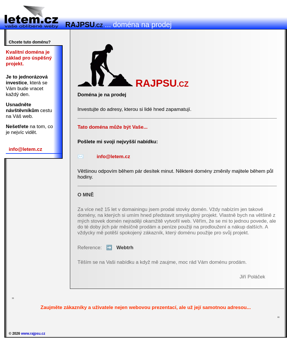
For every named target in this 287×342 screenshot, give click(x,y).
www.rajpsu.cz (33, 333)
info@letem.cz (25, 149)
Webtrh (118, 247)
